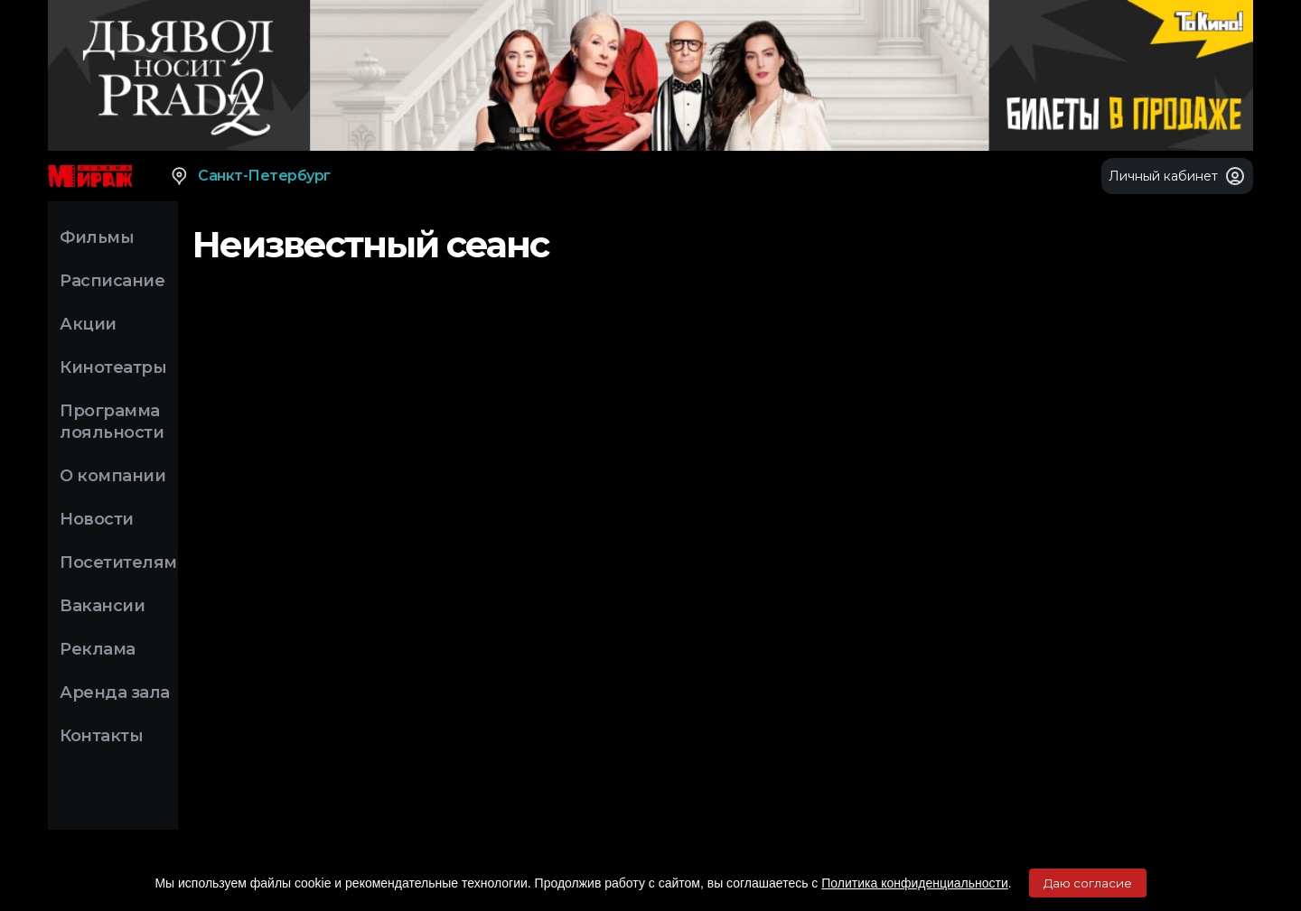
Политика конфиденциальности (914, 883)
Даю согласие (1088, 883)
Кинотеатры (113, 367)
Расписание (112, 281)
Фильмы (97, 237)
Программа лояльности (112, 421)
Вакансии (102, 606)
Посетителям (118, 562)
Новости (97, 519)
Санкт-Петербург (250, 176)
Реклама (98, 649)
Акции (88, 324)
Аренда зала (115, 692)
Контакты (101, 736)
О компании (112, 476)
